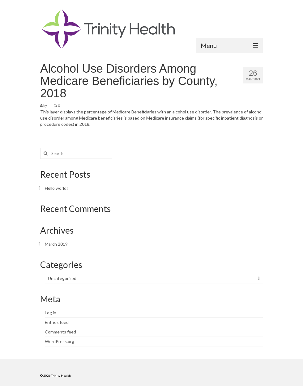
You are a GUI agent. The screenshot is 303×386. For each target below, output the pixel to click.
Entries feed (57, 322)
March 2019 (56, 244)
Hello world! (56, 188)
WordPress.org (59, 341)
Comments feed (60, 331)
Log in (50, 312)
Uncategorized (62, 278)
